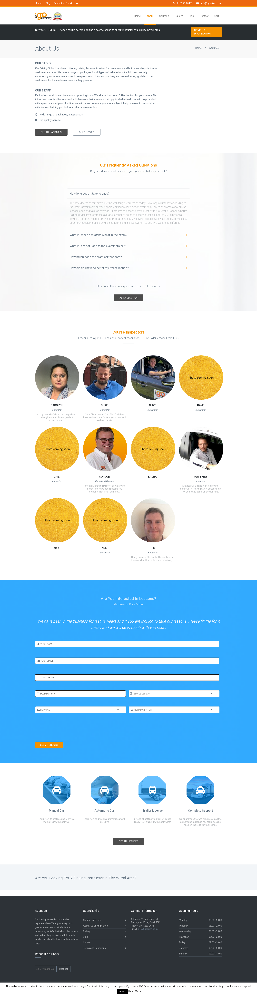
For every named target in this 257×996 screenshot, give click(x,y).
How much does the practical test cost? (96, 257)
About (39, 3)
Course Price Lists (104, 920)
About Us (214, 48)
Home (137, 16)
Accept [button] (122, 991)
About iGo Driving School (104, 926)
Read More (134, 991)
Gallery (179, 16)
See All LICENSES (128, 841)
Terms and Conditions (104, 948)
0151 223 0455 (183, 3)
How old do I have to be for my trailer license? (99, 268)
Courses (164, 16)
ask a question (128, 298)
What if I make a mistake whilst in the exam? (98, 235)
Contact (58, 3)
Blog (48, 3)
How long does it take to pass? (89, 193)
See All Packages (51, 132)
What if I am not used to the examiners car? (98, 246)
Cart (216, 16)
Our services (87, 132)
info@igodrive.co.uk (208, 3)
